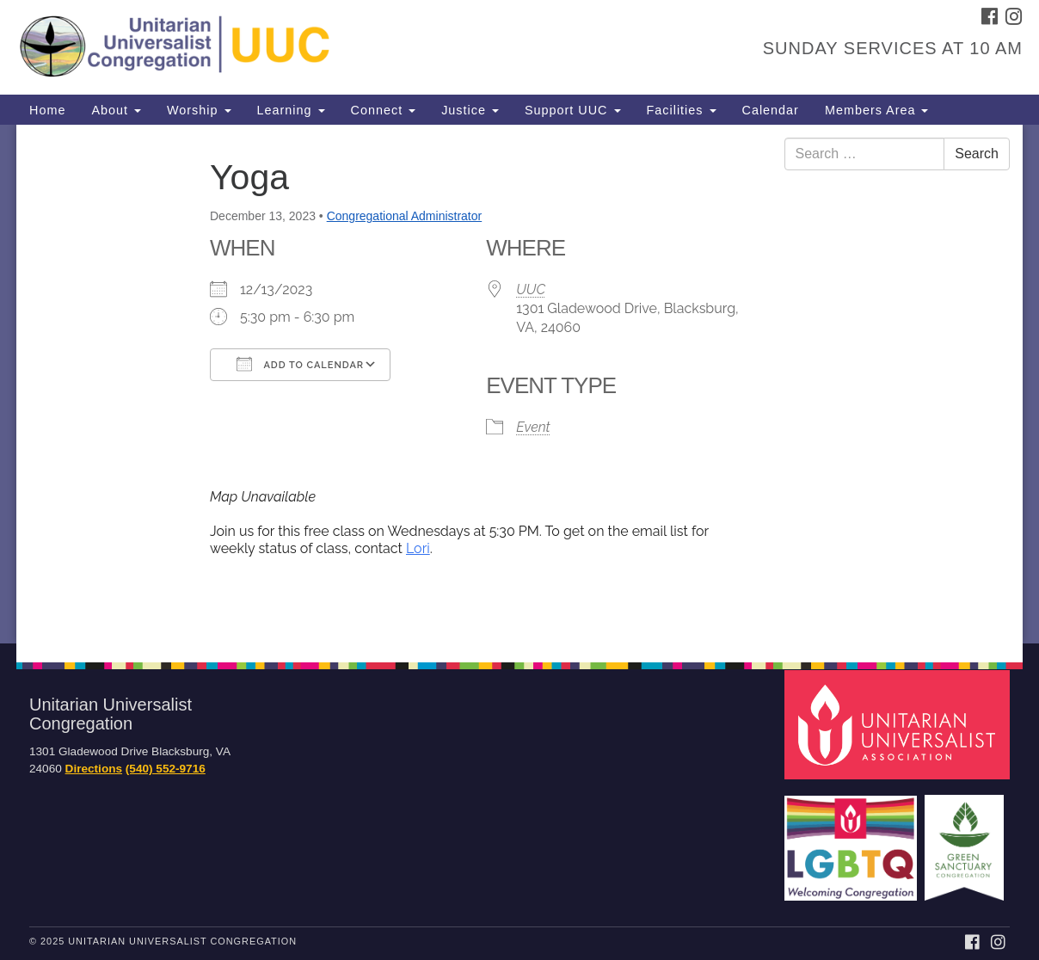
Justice (470, 110)
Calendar (770, 110)
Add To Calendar (300, 364)
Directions (93, 768)
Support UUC (573, 110)
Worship (199, 110)
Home (47, 110)
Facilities (681, 110)
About (116, 110)
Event (533, 427)
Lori (418, 548)
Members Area (877, 110)
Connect (383, 110)
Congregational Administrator (405, 216)
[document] (519, 384)
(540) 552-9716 (166, 768)
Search (977, 153)
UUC (530, 289)
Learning (291, 110)
